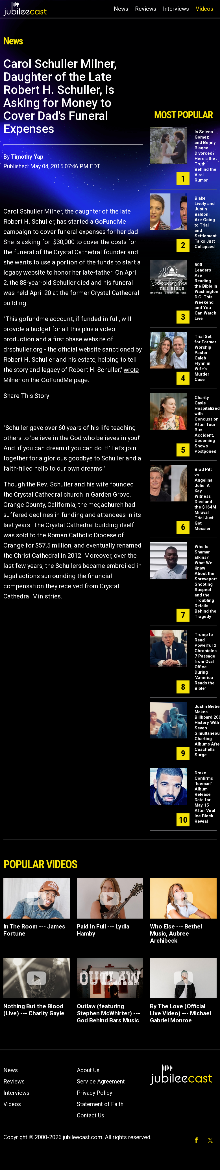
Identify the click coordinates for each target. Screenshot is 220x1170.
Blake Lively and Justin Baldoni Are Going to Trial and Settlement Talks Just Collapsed (206, 222)
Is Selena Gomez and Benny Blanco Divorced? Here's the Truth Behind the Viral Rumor (205, 156)
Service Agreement (101, 1081)
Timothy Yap (27, 156)
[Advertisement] (182, 81)
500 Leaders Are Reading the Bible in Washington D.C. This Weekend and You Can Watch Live (206, 291)
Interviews (176, 8)
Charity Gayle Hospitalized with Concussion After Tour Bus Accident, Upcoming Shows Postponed (207, 424)
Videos (204, 8)
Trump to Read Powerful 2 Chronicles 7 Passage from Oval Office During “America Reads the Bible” (206, 661)
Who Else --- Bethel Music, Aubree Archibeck (176, 933)
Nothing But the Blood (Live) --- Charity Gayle (33, 1010)
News (121, 8)
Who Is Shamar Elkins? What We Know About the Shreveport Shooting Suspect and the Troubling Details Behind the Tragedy (206, 581)
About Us (88, 1070)
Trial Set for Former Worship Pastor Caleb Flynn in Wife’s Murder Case (205, 358)
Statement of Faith (100, 1104)
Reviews (145, 8)
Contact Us (90, 1115)
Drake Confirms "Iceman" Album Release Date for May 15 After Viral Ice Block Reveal (205, 797)
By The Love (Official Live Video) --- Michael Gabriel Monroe (180, 1013)
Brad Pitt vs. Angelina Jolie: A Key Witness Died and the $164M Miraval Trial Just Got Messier (205, 499)
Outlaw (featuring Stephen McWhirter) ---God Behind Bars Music (108, 1013)
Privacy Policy (94, 1092)
